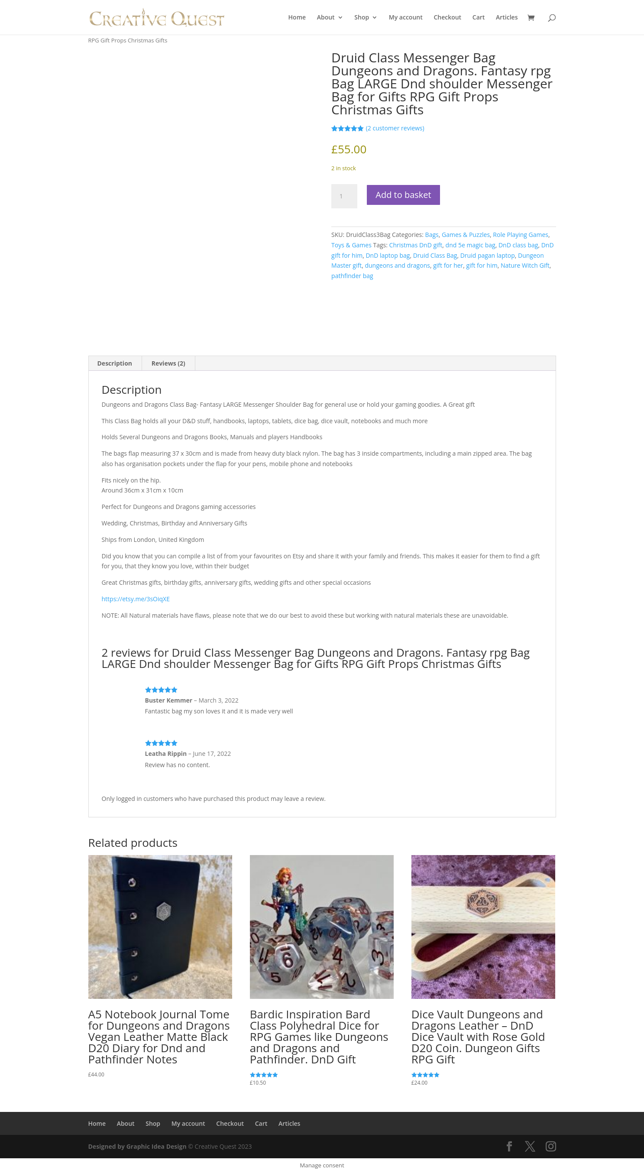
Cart (478, 17)
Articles (507, 17)
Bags (432, 234)
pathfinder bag (352, 276)
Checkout (447, 17)
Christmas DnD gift (416, 245)
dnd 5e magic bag (470, 245)
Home (297, 17)
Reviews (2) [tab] (168, 363)
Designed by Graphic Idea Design (137, 1146)
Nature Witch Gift (525, 265)
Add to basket (403, 195)
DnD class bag (518, 245)
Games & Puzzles (466, 234)
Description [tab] (115, 363)
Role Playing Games (520, 234)
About (326, 17)
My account (406, 17)
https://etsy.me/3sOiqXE (136, 599)
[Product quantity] (344, 196)
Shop (361, 17)
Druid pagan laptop (487, 255)
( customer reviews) (395, 128)
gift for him (482, 265)
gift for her (448, 265)
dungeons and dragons (397, 265)
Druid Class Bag (435, 255)
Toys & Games (351, 245)
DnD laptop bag (388, 255)
